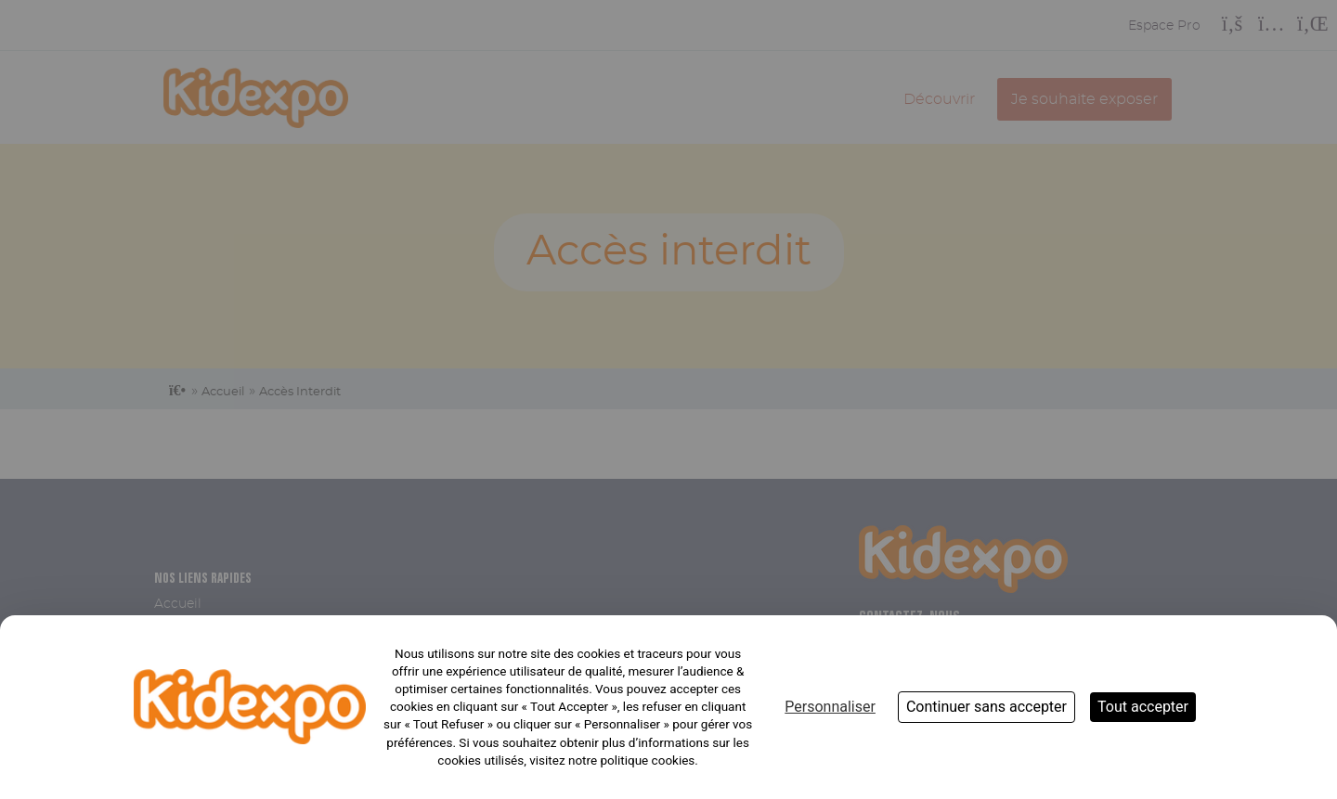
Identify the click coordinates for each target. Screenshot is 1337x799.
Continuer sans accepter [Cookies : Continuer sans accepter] (986, 706)
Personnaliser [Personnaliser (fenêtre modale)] (830, 706)
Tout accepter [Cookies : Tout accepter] (1142, 706)
